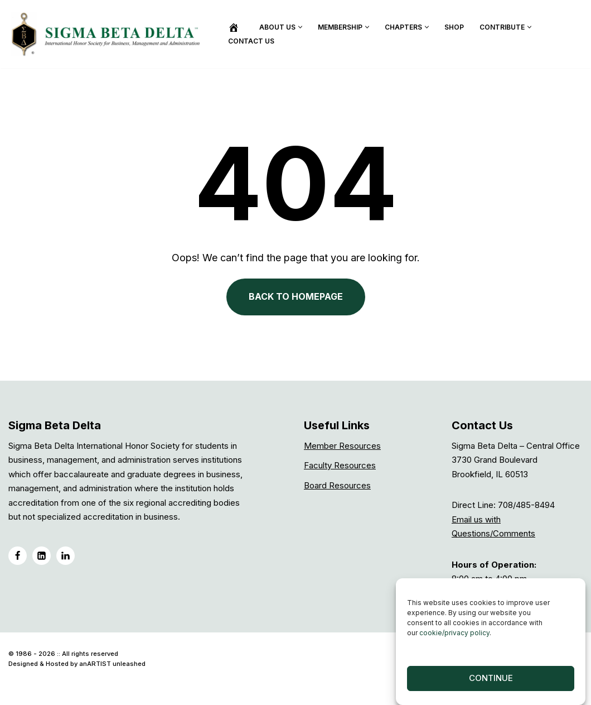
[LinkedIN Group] (65, 555)
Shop (454, 27)
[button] (300, 27)
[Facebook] (17, 555)
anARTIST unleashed (112, 664)
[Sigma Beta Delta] (108, 34)
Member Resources (342, 445)
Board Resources (337, 485)
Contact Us (251, 41)
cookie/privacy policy (454, 637)
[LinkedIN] (41, 555)
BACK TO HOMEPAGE (296, 296)
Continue (491, 683)
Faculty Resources (340, 465)
